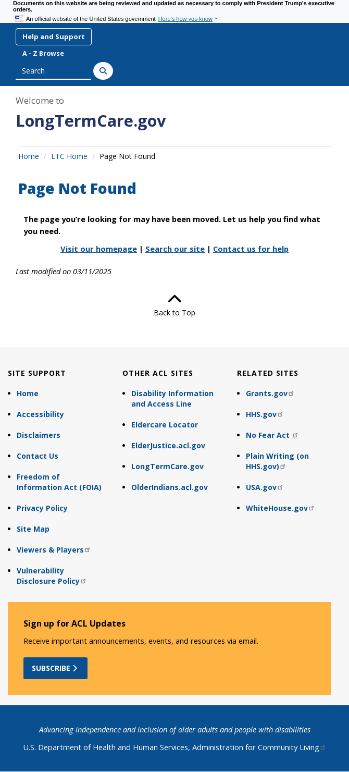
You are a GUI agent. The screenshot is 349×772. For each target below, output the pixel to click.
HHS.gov (265, 414)
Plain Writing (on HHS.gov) (277, 461)
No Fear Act (272, 435)
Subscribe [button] (55, 668)
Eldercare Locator (164, 425)
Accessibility (40, 414)
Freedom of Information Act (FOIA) (59, 482)
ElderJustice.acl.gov (168, 445)
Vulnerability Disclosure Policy (52, 576)
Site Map (33, 529)
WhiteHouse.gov (280, 508)
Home (28, 156)
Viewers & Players (54, 550)
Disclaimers (38, 435)
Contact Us (37, 456)
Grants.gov (270, 393)
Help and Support (53, 36)
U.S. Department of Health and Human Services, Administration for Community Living (175, 747)
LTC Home (69, 156)
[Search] (103, 71)
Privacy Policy (42, 508)
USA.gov (265, 487)
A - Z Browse (43, 53)
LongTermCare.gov (91, 120)
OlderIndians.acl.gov (169, 487)
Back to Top (174, 304)
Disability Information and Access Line (172, 398)
